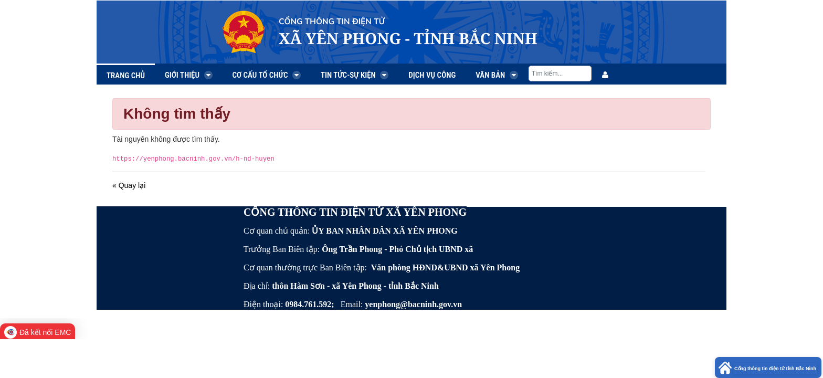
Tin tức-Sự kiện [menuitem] (354, 75)
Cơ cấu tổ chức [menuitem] (267, 75)
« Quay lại (128, 185)
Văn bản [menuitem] (497, 75)
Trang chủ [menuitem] (126, 75)
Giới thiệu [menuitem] (189, 75)
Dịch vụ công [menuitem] (432, 75)
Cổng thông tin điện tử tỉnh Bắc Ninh (775, 368)
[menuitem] (605, 75)
